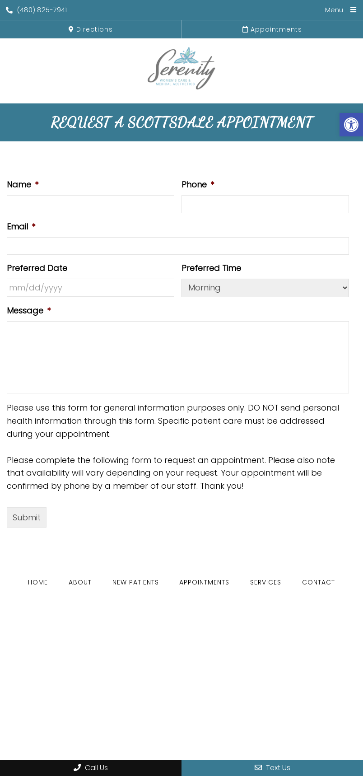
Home (38, 582)
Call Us (91, 767)
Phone (198, 184)
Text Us (272, 767)
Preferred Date (37, 268)
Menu (334, 9)
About (80, 582)
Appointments (272, 29)
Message (29, 310)
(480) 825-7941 (36, 9)
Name (22, 184)
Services (265, 582)
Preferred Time (211, 268)
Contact (318, 582)
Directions (91, 29)
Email (21, 226)
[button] (351, 124)
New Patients (135, 582)
